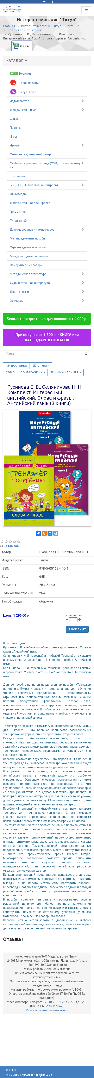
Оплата (41, 365)
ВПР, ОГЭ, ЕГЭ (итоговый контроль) (47, 185)
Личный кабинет (65, 372)
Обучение (47, 300)
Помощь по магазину (25, 372)
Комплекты (17, 176)
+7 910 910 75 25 (54, 1002)
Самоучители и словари (26, 265)
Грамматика (18, 211)
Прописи (15, 127)
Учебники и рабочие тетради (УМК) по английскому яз (47, 165)
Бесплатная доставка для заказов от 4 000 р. (47, 319)
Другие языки (47, 291)
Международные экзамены (29, 256)
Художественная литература (47, 283)
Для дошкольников (47, 110)
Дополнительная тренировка (30, 203)
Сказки (14, 118)
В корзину (77, 629)
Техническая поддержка (29, 1075)
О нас (11, 1070)
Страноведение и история (28, 247)
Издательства (47, 101)
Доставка (17, 365)
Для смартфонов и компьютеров (47, 229)
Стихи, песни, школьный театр (30, 154)
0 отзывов (11, 546)
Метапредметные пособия (28, 238)
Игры (13, 136)
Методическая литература (47, 274)
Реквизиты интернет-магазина (47, 1010)
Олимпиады (18, 194)
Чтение (47, 145)
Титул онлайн (19, 220)
